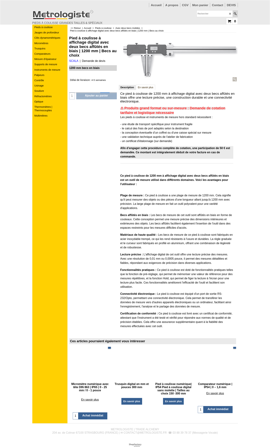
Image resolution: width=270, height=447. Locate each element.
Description (127, 87)
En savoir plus (145, 87)
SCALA (73, 60)
